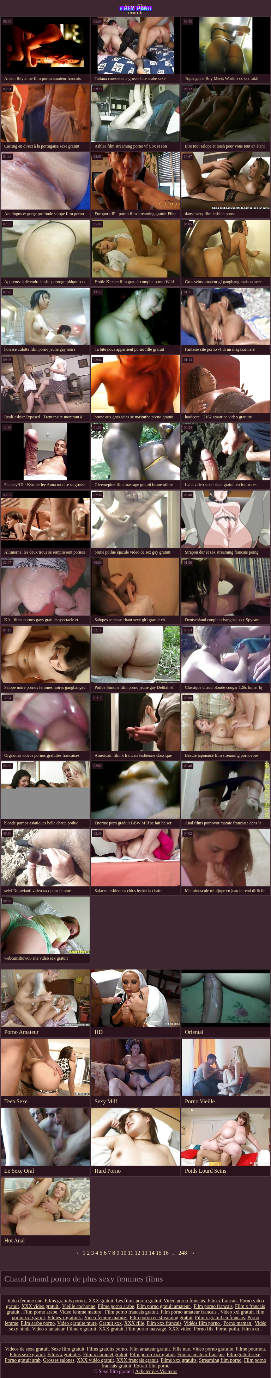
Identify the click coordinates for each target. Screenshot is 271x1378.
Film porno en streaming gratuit (161, 1317)
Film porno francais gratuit (131, 1312)
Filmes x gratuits (65, 1317)
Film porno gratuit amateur (164, 1306)
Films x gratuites (63, 1354)
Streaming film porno (220, 1360)
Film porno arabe (40, 1312)
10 (123, 1253)
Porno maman (237, 1323)
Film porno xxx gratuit (152, 1354)
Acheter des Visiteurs (156, 1371)
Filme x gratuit (81, 1329)
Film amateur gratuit (150, 1349)
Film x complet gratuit (105, 1354)
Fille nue (181, 1349)
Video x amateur (48, 1329)
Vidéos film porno (202, 1323)
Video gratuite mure (77, 1323)
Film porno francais (213, 1306)
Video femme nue (24, 1300)
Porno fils (203, 1329)
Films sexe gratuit (27, 1354)
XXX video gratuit (41, 1306)
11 (130, 1253)
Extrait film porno (151, 1365)
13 (144, 1253)
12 (137, 1253)
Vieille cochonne (78, 1306)
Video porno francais (184, 1300)
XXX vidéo (180, 1329)
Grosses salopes (58, 1360)
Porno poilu (227, 1329)
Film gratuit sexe (243, 1354)
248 (183, 1253)
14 (152, 1253)
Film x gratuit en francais (220, 1317)
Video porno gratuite (212, 1349)
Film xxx (250, 1329)
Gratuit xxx (110, 1323)
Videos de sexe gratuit (27, 1349)
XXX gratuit (101, 1300)
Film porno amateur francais (189, 1312)
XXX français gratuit (137, 1360)
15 (159, 1253)
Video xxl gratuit (237, 1312)
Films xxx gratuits (179, 1360)
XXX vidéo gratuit (95, 1360)
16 (166, 1253)
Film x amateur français (200, 1354)
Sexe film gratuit (135, 9)
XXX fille (134, 1323)
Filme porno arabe (116, 1306)
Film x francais (222, 1300)
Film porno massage (146, 1329)
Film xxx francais (163, 1323)
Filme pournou (250, 1349)
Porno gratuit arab (23, 1360)
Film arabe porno (38, 1323)
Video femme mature (81, 1312)
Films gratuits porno (65, 1300)
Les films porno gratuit (138, 1300)
